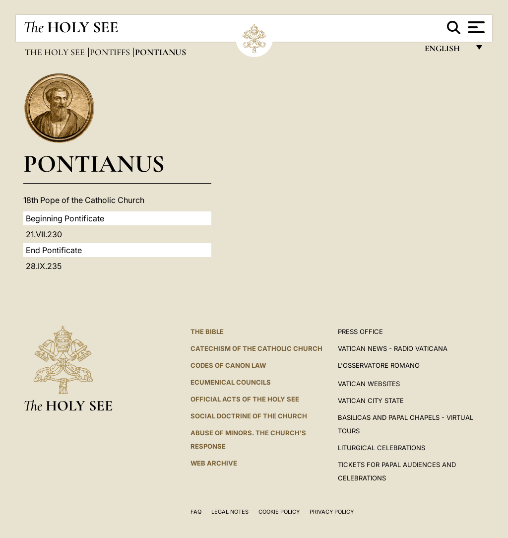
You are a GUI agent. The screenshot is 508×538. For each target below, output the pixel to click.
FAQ (195, 511)
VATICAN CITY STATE (371, 400)
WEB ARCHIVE (213, 463)
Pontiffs (111, 52)
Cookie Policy (279, 511)
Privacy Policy (332, 511)
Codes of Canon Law (228, 365)
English (447, 51)
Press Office (360, 332)
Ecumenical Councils (230, 382)
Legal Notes (230, 511)
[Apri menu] (475, 27)
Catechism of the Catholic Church (256, 348)
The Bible (207, 332)
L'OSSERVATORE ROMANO (379, 365)
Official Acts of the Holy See (244, 399)
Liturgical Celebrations (381, 448)
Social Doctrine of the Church (248, 416)
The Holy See (56, 52)
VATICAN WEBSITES (369, 384)
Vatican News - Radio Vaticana (392, 348)
